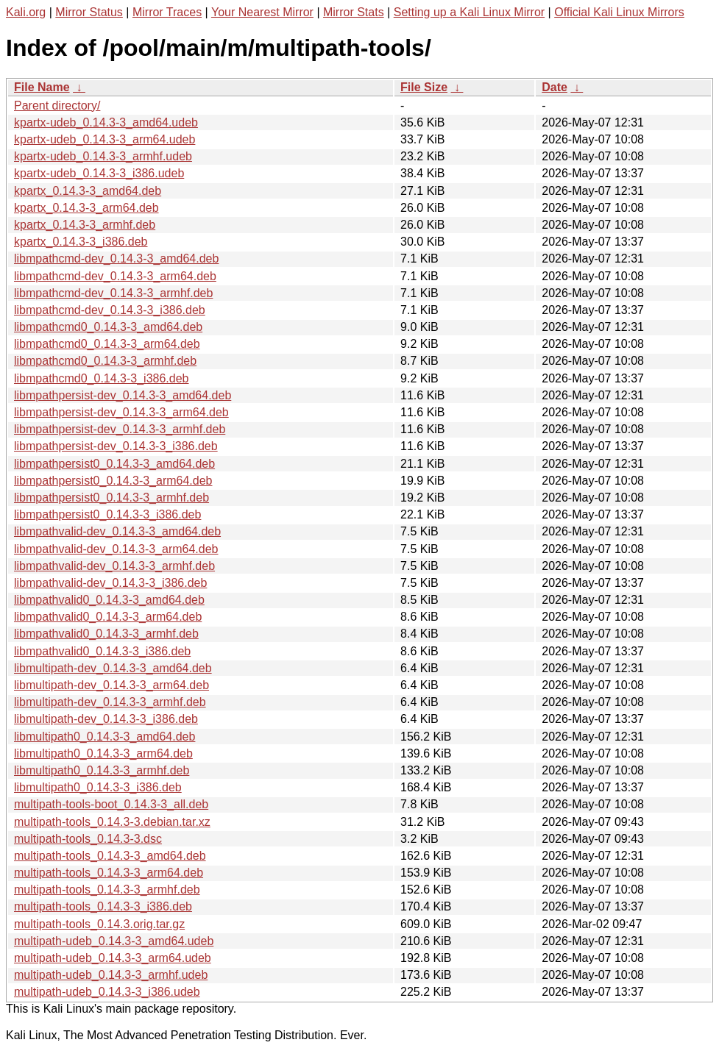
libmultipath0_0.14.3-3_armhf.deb (101, 770)
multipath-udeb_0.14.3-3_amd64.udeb (113, 941)
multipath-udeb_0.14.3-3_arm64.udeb (112, 958)
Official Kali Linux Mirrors (619, 12)
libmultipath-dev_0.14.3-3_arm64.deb (111, 685)
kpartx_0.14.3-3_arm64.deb (86, 208)
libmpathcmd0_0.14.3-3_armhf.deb (105, 360)
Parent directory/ (57, 105)
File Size (423, 87)
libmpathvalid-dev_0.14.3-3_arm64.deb (116, 549)
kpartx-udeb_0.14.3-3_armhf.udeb (103, 156)
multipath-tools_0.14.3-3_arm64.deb (108, 872)
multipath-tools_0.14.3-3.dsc (88, 839)
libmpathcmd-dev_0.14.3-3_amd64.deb (116, 258)
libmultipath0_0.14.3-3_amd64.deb (104, 736)
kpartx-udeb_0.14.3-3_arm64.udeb (104, 139)
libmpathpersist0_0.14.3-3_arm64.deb (113, 480)
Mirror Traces (167, 12)
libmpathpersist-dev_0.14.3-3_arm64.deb (121, 412)
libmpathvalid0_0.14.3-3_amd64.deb (109, 599)
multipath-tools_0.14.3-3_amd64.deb (110, 855)
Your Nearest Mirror (262, 12)
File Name (42, 87)
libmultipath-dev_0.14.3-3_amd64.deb (113, 668)
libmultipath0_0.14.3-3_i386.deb (98, 787)
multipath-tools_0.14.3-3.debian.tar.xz (112, 822)
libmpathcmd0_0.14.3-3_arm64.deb (107, 344)
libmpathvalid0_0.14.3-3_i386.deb (102, 651)
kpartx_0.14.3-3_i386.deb (80, 241)
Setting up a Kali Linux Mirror (469, 12)
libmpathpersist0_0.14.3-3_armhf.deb (111, 497)
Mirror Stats (353, 12)
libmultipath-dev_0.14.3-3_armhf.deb (110, 702)
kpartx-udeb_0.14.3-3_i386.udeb (99, 173)
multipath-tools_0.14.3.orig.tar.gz (99, 924)
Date (554, 87)
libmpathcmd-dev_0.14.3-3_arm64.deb (115, 276)
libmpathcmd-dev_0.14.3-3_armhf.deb (113, 293)
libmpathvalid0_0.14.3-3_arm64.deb (108, 616)
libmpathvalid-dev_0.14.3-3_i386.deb (110, 583)
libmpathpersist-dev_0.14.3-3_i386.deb (116, 446)
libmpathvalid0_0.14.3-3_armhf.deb (106, 633)
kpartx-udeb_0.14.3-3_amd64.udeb (106, 122)
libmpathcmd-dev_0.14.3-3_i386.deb (109, 310)
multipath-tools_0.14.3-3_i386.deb (103, 906)
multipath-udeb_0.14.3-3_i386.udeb (107, 991)
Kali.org (26, 12)
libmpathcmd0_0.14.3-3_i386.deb (101, 378)
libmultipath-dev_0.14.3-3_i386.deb (106, 719)
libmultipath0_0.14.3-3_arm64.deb (103, 753)
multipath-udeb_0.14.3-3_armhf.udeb (111, 975)
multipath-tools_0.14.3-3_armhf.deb (107, 889)
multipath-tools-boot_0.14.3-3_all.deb (111, 804)
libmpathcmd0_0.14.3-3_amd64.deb (108, 327)
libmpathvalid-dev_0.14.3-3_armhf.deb (114, 566)
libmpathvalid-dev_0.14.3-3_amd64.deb (117, 531)
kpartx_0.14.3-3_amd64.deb (87, 191)
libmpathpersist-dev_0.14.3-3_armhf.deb (119, 429)
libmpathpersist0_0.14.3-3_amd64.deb (114, 463)
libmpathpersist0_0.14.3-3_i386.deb (107, 514)
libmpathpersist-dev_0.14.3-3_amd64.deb (122, 395)
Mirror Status (89, 12)
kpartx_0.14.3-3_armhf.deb (84, 224)
